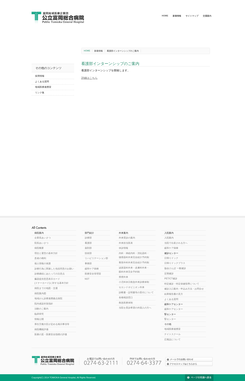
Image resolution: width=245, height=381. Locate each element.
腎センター (200, 34)
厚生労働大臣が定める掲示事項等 (51, 324)
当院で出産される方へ (176, 243)
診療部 (88, 237)
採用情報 (39, 76)
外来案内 (92, 34)
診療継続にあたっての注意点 (49, 273)
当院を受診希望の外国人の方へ (135, 307)
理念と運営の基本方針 (46, 253)
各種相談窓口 (126, 297)
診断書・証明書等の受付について (136, 292)
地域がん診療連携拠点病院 (48, 298)
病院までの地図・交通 (46, 288)
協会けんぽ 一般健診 (175, 268)
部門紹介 (68, 34)
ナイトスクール (172, 334)
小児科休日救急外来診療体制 (134, 282)
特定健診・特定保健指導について (181, 283)
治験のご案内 (41, 308)
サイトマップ (192, 16)
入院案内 (116, 34)
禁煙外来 (123, 277)
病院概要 (39, 248)
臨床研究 (39, 314)
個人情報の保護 (42, 263)
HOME (165, 15)
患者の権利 (40, 258)
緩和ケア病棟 (92, 268)
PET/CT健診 (170, 278)
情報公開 (39, 319)
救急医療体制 (126, 302)
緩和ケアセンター (172, 34)
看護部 (88, 243)
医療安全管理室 (93, 273)
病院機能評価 (41, 329)
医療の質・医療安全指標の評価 (50, 334)
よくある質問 (42, 81)
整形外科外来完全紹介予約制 (134, 262)
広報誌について (172, 339)
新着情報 (177, 16)
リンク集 (39, 92)
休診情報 (123, 248)
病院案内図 (40, 293)
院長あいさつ (41, 243)
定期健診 (169, 273)
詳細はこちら (89, 77)
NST (87, 279)
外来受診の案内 (127, 237)
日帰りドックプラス (174, 263)
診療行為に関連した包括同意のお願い (54, 268)
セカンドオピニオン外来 (131, 287)
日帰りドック (171, 258)
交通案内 (207, 16)
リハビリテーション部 (96, 258)
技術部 (88, 253)
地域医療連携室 (43, 87)
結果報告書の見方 (173, 294)
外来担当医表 (126, 243)
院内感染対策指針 (43, 303)
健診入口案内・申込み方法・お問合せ (184, 288)
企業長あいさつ (42, 237)
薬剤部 (88, 248)
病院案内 (44, 34)
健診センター (142, 34)
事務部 (88, 263)
